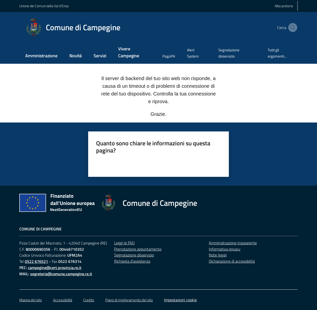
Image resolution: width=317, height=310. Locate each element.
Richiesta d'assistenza (132, 261)
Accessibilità (62, 300)
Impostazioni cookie (180, 300)
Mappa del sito (30, 300)
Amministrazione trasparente (233, 243)
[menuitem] (41, 56)
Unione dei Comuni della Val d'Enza (44, 5)
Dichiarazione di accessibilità (232, 261)
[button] (292, 27)
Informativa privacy (224, 249)
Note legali (218, 255)
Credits (88, 300)
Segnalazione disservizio (134, 255)
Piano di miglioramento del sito (129, 300)
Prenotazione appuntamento (137, 249)
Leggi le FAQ (124, 243)
